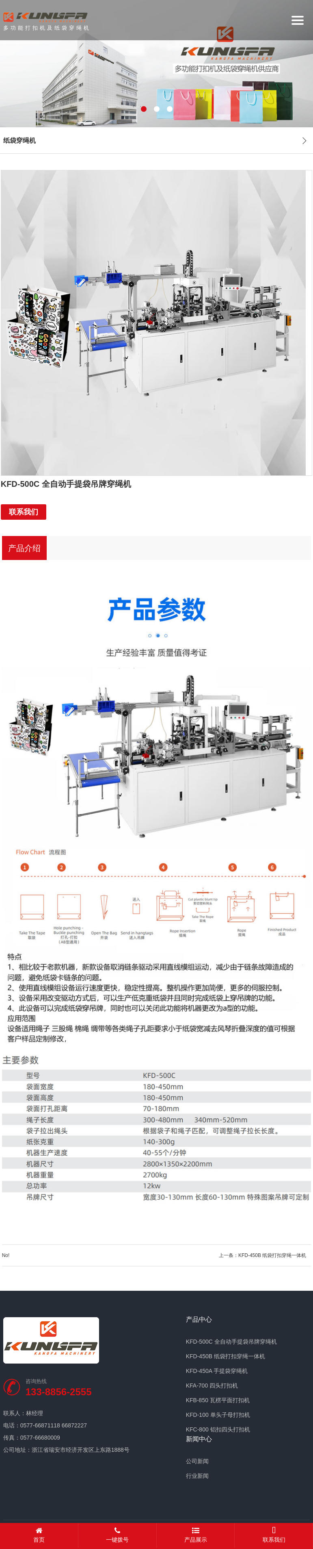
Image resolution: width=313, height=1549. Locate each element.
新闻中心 (199, 1439)
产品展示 (196, 1535)
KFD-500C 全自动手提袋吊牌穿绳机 (231, 1341)
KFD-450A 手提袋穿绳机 (217, 1371)
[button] (144, 109)
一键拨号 (117, 1535)
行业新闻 (197, 1476)
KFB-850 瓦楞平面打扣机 (218, 1400)
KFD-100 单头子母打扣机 (218, 1415)
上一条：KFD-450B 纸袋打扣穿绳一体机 (265, 1255)
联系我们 (23, 512)
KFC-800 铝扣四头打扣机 (218, 1429)
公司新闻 (197, 1461)
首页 (39, 1535)
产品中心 (199, 1319)
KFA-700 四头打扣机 (212, 1385)
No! (6, 1255)
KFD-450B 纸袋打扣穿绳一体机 (225, 1356)
